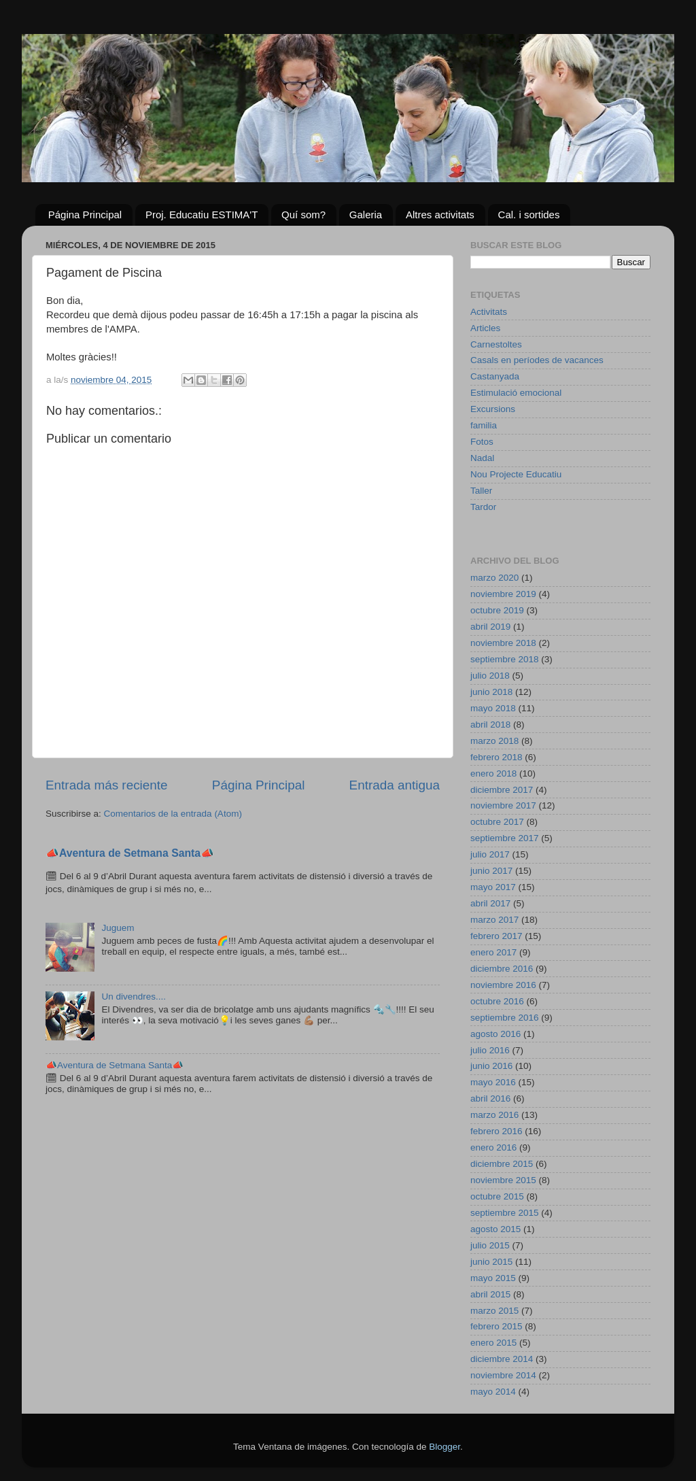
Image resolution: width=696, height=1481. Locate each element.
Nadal (482, 458)
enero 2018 (493, 773)
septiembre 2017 (504, 838)
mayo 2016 (493, 1082)
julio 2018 (490, 675)
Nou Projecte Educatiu (515, 474)
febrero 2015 (496, 1326)
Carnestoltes (496, 344)
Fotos (481, 442)
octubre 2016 (497, 1001)
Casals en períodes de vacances (537, 360)
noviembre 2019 (503, 594)
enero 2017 (493, 952)
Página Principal (85, 214)
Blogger (444, 1447)
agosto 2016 (495, 1034)
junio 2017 (491, 871)
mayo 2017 (493, 887)
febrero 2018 (496, 757)
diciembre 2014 (501, 1359)
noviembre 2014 (503, 1375)
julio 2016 (490, 1050)
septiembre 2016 (504, 1017)
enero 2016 (493, 1147)
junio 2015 (491, 1262)
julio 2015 (490, 1245)
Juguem (117, 928)
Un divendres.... (133, 996)
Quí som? (303, 214)
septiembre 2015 (504, 1213)
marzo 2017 (494, 920)
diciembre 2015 (501, 1164)
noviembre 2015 (503, 1180)
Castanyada (494, 376)
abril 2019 (490, 627)
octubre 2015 (497, 1196)
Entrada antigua (394, 785)
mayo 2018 (493, 708)
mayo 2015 (493, 1278)
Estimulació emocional (515, 393)
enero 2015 (493, 1343)
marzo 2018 (494, 741)
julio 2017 (490, 854)
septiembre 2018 (504, 659)
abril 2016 (490, 1098)
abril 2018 (490, 724)
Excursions (492, 409)
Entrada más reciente (107, 785)
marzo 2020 (494, 578)
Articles (485, 328)
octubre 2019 (497, 610)
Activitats (488, 312)
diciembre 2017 (501, 790)
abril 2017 (490, 903)
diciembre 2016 (501, 969)
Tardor (483, 507)
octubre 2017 (497, 822)
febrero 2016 (496, 1131)
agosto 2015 (495, 1229)
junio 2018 (491, 692)
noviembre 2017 (503, 805)
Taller (481, 491)
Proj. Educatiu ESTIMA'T (201, 214)
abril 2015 (490, 1294)
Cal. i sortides (529, 214)
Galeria (365, 214)
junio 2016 (491, 1066)
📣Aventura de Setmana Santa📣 (130, 853)
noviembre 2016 (503, 985)
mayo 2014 (493, 1391)
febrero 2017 (496, 936)
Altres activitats (440, 214)
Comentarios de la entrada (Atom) (173, 813)
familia (483, 425)
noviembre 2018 (503, 643)
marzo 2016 (494, 1115)
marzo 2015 (494, 1311)
